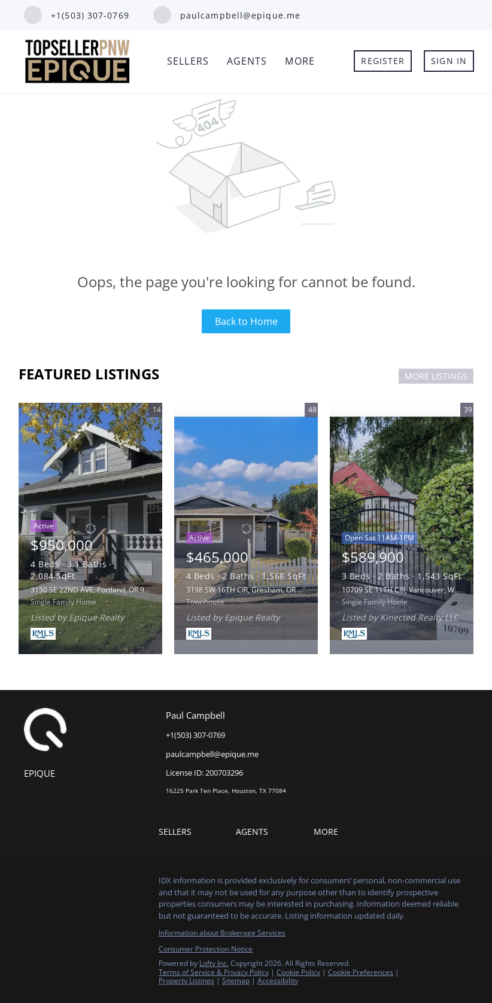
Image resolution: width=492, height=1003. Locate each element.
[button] (178, 833)
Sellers (188, 61)
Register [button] (383, 60)
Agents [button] (247, 61)
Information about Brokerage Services (222, 933)
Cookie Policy (298, 972)
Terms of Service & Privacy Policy (214, 972)
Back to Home (246, 321)
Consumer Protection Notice (206, 949)
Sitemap (236, 980)
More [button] (299, 61)
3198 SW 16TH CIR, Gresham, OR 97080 (252, 590)
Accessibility (277, 980)
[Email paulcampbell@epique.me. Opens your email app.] (226, 15)
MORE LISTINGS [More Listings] (436, 376)
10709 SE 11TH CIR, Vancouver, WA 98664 (412, 590)
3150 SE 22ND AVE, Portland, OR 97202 (96, 590)
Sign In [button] (449, 60)
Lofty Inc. (214, 963)
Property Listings (186, 980)
